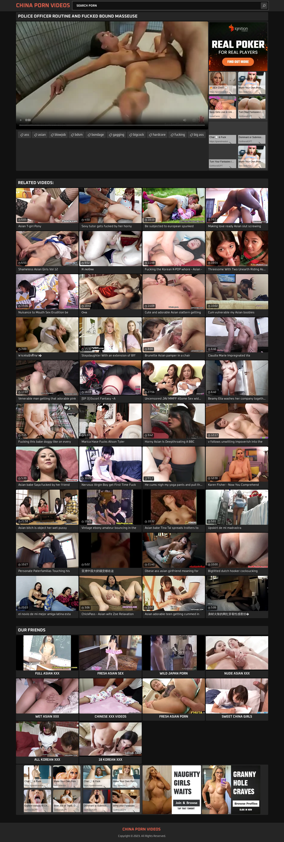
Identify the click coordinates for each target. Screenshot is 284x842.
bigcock (138, 134)
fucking (179, 134)
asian (42, 134)
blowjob (60, 134)
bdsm (79, 134)
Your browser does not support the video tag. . (112, 75)
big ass (199, 134)
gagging (118, 134)
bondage (98, 134)
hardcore (159, 134)
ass (26, 134)
